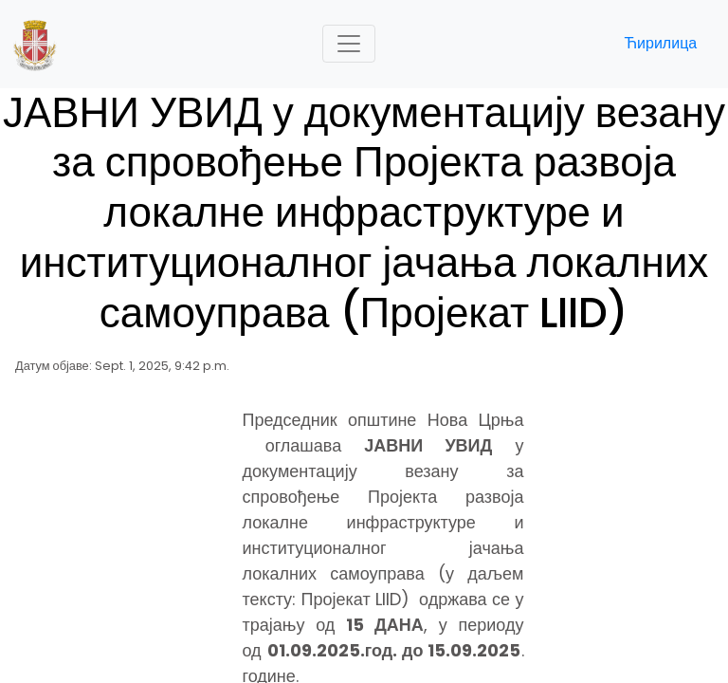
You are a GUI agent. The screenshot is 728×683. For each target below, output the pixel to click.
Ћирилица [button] (660, 43)
